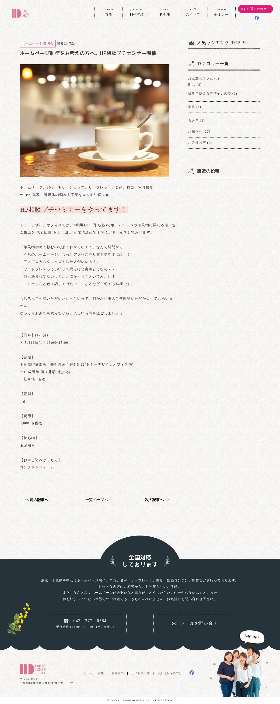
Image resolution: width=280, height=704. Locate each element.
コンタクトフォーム (37, 467)
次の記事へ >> (157, 500)
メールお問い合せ (199, 623)
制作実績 (136, 11)
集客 (191, 107)
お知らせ (195, 131)
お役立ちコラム (200, 78)
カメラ (193, 120)
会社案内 (118, 673)
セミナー (221, 11)
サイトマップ (140, 673)
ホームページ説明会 (37, 43)
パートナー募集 (93, 673)
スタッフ (193, 11)
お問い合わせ (257, 8)
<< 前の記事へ (36, 500)
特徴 (108, 11)
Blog (192, 84)
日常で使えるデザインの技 (209, 93)
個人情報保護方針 (169, 673)
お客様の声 (197, 142)
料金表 (165, 11)
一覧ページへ (96, 500)
